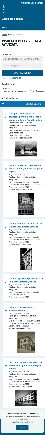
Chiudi (26, 428)
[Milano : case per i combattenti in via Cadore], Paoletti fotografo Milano (25, 168)
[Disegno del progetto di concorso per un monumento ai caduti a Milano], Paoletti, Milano (25, 116)
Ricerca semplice (13, 78)
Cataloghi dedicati (12, 18)
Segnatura (39, 91)
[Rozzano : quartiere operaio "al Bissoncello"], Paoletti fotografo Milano (25, 365)
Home (4, 35)
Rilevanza (6, 91)
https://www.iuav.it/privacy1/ (26, 422)
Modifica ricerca (22, 73)
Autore (20, 91)
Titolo (13, 91)
